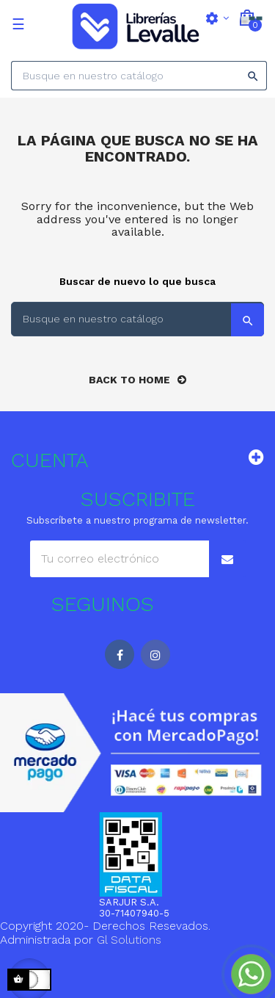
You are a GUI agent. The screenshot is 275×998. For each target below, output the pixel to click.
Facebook (119, 654)
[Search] (139, 76)
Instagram (155, 654)
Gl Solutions (129, 940)
